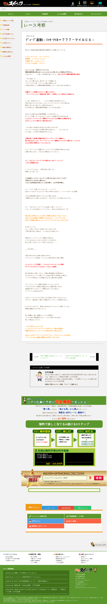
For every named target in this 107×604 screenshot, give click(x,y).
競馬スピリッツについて (63, 556)
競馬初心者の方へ (61, 558)
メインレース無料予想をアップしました (27, 577)
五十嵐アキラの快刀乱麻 (13, 558)
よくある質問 (61, 14)
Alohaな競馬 (9, 556)
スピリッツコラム (11, 554)
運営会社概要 (81, 574)
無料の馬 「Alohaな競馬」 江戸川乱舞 (27, 585)
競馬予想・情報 (35, 554)
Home (3, 9)
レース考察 (34, 562)
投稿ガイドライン (82, 584)
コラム (28, 14)
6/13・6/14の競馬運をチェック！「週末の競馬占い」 (32, 581)
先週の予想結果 (35, 560)
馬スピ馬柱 (34, 556)
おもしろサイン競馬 (87, 558)
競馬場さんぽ (85, 560)
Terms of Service (46, 601)
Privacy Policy (35, 601)
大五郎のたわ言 (10, 560)
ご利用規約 (80, 582)
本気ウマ (83, 562)
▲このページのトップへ (98, 544)
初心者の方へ (79, 14)
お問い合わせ (81, 578)
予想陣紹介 (59, 560)
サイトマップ (81, 586)
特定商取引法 (81, 576)
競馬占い (83, 556)
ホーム (10, 14)
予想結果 (45, 14)
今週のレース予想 (36, 558)
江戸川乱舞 (49, 372)
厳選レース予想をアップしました (25, 573)
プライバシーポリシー (83, 580)
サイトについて (96, 14)
